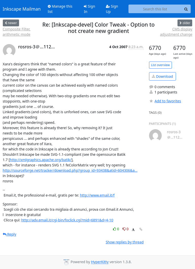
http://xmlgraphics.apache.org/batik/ (41, 159)
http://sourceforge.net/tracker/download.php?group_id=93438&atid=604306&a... (70, 170)
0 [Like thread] (116, 228)
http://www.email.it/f (97, 195)
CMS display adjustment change (176, 32)
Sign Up (112, 9)
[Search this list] (155, 9)
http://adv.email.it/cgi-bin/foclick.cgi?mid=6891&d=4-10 (67, 220)
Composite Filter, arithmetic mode (16, 32)
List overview (160, 65)
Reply (10, 234)
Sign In (89, 9)
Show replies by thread (124, 242)
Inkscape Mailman (22, 9)
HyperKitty (99, 262)
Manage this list (60, 9)
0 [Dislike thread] (126, 228)
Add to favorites (165, 101)
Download (162, 76)
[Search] (186, 9)
